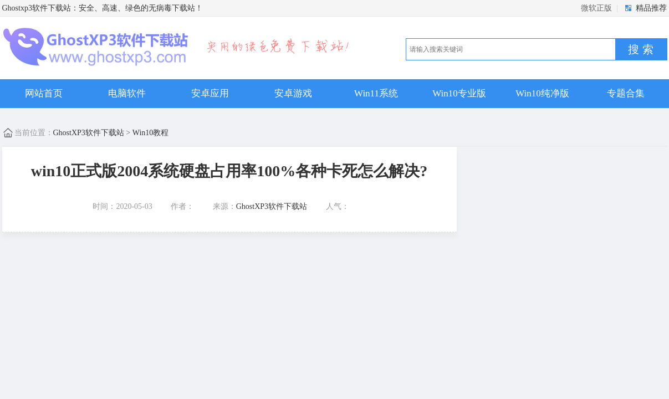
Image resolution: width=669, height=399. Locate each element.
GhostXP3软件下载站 (88, 133)
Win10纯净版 (542, 93)
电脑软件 (127, 93)
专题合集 (626, 93)
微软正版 (596, 8)
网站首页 (44, 93)
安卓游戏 (293, 93)
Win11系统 (376, 93)
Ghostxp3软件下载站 (36, 8)
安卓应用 (210, 93)
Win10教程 (150, 133)
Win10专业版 (459, 93)
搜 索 (640, 49)
